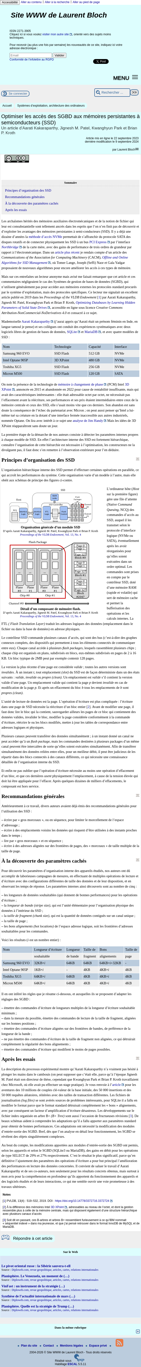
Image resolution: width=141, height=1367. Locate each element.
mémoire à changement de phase (80, 384)
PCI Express (98, 242)
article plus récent (67, 252)
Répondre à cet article (32, 1238)
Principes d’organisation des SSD (28, 190)
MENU (121, 78)
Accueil (7, 105)
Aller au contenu (31, 2)
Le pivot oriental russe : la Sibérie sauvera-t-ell (35, 1266)
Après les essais (16, 210)
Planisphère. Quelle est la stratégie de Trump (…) (37, 1306)
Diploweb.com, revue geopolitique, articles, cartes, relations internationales (55, 1269)
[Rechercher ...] (112, 92)
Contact (47, 1345)
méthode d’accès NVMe (45, 237)
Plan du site (28, 1345)
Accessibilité (10, 2)
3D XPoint (57, 1207)
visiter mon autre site (55, 34)
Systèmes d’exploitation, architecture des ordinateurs (51, 105)
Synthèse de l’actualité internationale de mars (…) (38, 1296)
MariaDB (91, 332)
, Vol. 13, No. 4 (50, 534)
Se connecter (18, 93)
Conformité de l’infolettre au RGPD (32, 59)
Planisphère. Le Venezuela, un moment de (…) (35, 1276)
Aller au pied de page (86, 2)
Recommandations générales (25, 197)
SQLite (72, 332)
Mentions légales (70, 1345)
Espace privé (96, 1345)
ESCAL (73, 1364)
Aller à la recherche (57, 2)
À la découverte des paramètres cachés (31, 203)
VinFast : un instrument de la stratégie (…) (33, 1286)
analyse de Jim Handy (88, 421)
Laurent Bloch (126, 149)
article (116, 1085)
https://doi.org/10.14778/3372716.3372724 (82, 1201)
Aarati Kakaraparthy (36, 321)
